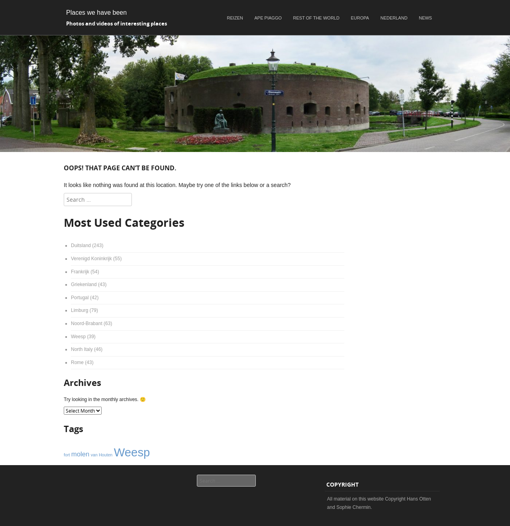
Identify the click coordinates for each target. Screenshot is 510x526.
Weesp (78, 336)
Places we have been (96, 12)
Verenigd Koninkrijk (91, 258)
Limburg (79, 310)
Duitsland (81, 245)
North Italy (82, 349)
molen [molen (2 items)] (80, 454)
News (425, 18)
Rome (77, 362)
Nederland (394, 18)
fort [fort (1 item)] (67, 454)
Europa (360, 18)
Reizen (235, 18)
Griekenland (84, 284)
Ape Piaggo (268, 18)
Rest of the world (316, 18)
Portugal (80, 297)
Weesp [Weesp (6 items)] (132, 452)
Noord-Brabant (86, 323)
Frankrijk (80, 272)
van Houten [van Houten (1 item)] (102, 454)
